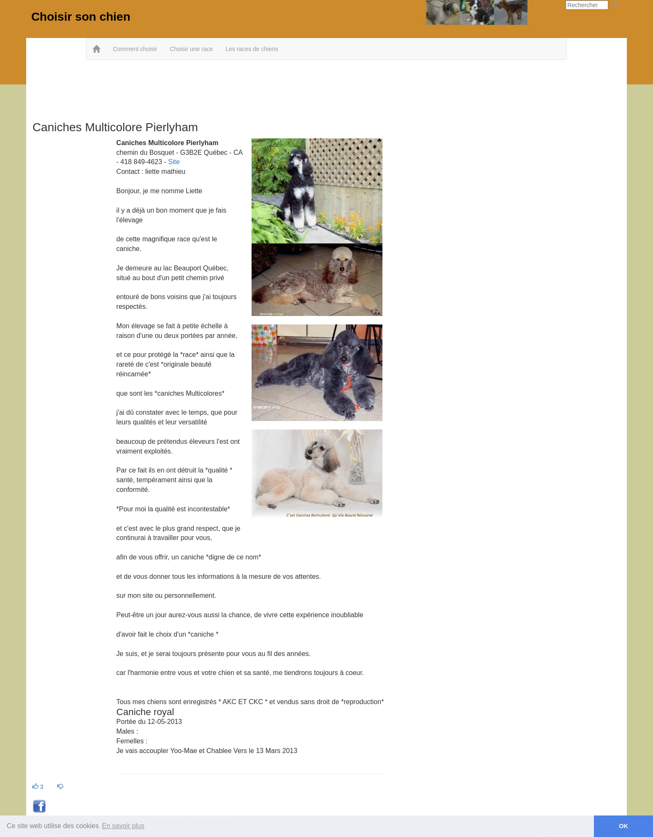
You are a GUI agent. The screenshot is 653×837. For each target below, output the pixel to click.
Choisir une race (191, 49)
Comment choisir (135, 49)
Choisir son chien (80, 16)
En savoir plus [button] (123, 825)
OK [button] (623, 826)
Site (174, 161)
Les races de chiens (251, 49)
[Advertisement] (326, 87)
